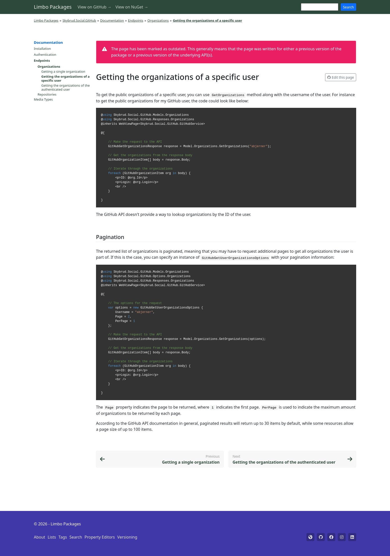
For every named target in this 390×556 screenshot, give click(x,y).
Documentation (112, 20)
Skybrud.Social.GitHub (79, 20)
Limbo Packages (53, 6)
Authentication (45, 54)
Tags (62, 537)
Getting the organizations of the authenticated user (65, 87)
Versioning (127, 537)
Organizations (158, 20)
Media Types (43, 99)
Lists (52, 537)
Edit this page (340, 77)
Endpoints (135, 20)
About (39, 537)
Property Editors (100, 537)
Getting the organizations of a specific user (65, 78)
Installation (42, 48)
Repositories (47, 94)
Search (348, 7)
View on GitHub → (94, 7)
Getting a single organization (63, 71)
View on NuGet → (131, 7)
